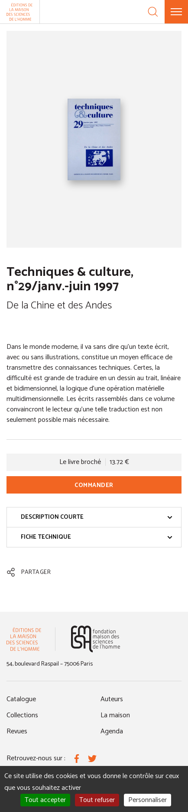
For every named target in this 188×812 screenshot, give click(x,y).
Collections (22, 715)
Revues (16, 731)
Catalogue (21, 699)
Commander (94, 486)
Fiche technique (96, 537)
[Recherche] (153, 11)
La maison (115, 715)
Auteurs (111, 699)
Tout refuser (97, 800)
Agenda (111, 731)
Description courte (96, 517)
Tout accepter (45, 800)
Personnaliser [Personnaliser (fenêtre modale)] (147, 800)
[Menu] (176, 11)
